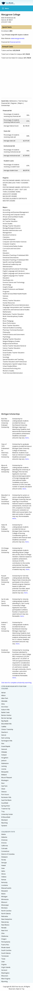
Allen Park (4, 698)
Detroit (3, 735)
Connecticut (5, 851)
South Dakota (5, 953)
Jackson (3, 760)
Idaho (3, 871)
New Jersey (5, 922)
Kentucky (4, 882)
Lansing (4, 766)
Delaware (4, 857)
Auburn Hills (5, 710)
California (4, 846)
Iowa (2, 868)
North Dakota (6, 913)
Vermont (4, 970)
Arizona (3, 843)
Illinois (3, 874)
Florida (3, 860)
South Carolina (6, 950)
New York (4, 930)
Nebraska (4, 916)
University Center (7, 814)
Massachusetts (6, 888)
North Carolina (6, 911)
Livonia (3, 769)
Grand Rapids (5, 746)
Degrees (14, 103)
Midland (4, 775)
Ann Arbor (4, 707)
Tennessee (5, 956)
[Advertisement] (16, 79)
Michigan (4, 897)
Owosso (4, 792)
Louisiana (4, 885)
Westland (4, 820)
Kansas (3, 880)
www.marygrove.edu (17, 38)
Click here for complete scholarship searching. (16, 683)
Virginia (3, 964)
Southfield (4, 803)
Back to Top (20, 989)
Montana (4, 908)
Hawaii (3, 865)
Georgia (4, 863)
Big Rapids (4, 721)
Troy (2, 811)
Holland (3, 755)
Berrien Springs (6, 718)
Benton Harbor (6, 715)
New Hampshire (6, 919)
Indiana (3, 877)
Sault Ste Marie (6, 800)
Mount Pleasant (6, 777)
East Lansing (5, 738)
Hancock (4, 749)
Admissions (13, 101)
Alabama (4, 837)
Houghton (4, 758)
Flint (2, 744)
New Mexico (5, 925)
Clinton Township (7, 729)
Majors (20, 103)
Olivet (3, 789)
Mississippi (5, 905)
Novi (2, 783)
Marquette (4, 772)
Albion (3, 695)
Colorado (4, 848)
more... (27, 438)
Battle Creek (5, 712)
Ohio (2, 933)
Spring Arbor (5, 806)
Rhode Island (5, 947)
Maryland (4, 891)
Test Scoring (22, 101)
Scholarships (5, 105)
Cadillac (3, 727)
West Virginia (5, 979)
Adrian (3, 693)
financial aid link (15, 42)
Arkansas (4, 840)
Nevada (3, 928)
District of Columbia (7, 854)
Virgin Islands (5, 967)
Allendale (4, 701)
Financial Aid (5, 103)
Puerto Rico (5, 945)
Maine (3, 894)
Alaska (3, 834)
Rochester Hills (6, 797)
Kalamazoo (5, 763)
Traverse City (5, 809)
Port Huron (5, 794)
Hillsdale (4, 752)
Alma (3, 704)
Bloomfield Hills (6, 724)
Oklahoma (4, 936)
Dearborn (4, 732)
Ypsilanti (4, 826)
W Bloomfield (5, 817)
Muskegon (4, 780)
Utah (3, 962)
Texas (3, 959)
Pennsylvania (5, 942)
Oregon (3, 939)
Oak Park (4, 786)
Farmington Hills (6, 741)
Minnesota (4, 899)
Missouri (4, 902)
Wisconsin (4, 976)
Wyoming (4, 823)
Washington (5, 973)
